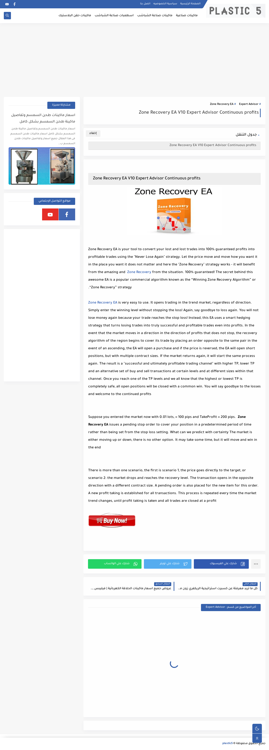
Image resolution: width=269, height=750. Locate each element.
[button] (221, 564)
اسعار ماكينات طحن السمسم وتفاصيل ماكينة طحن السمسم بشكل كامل (43, 119)
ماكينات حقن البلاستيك (75, 15)
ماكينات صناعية (187, 15)
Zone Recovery (139, 272)
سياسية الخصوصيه (165, 3)
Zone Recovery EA (221, 104)
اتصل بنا (145, 3)
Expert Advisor (248, 104)
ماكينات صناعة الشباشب (154, 15)
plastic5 (227, 743)
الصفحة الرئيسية (190, 3)
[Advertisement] (134, 60)
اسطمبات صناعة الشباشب (114, 15)
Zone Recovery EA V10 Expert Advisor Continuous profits (213, 145)
